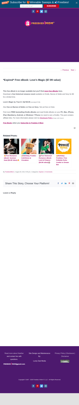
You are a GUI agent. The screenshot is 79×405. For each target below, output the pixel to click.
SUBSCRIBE (51, 6)
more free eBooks (51, 91)
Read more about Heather (14, 353)
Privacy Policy (60, 353)
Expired (41, 172)
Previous (65, 70)
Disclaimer (65, 356)
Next (72, 70)
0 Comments (48, 172)
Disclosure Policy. (46, 118)
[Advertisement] (39, 44)
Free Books (7, 123)
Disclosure (70, 353)
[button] (39, 4)
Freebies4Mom (9, 172)
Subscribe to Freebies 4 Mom (32, 123)
